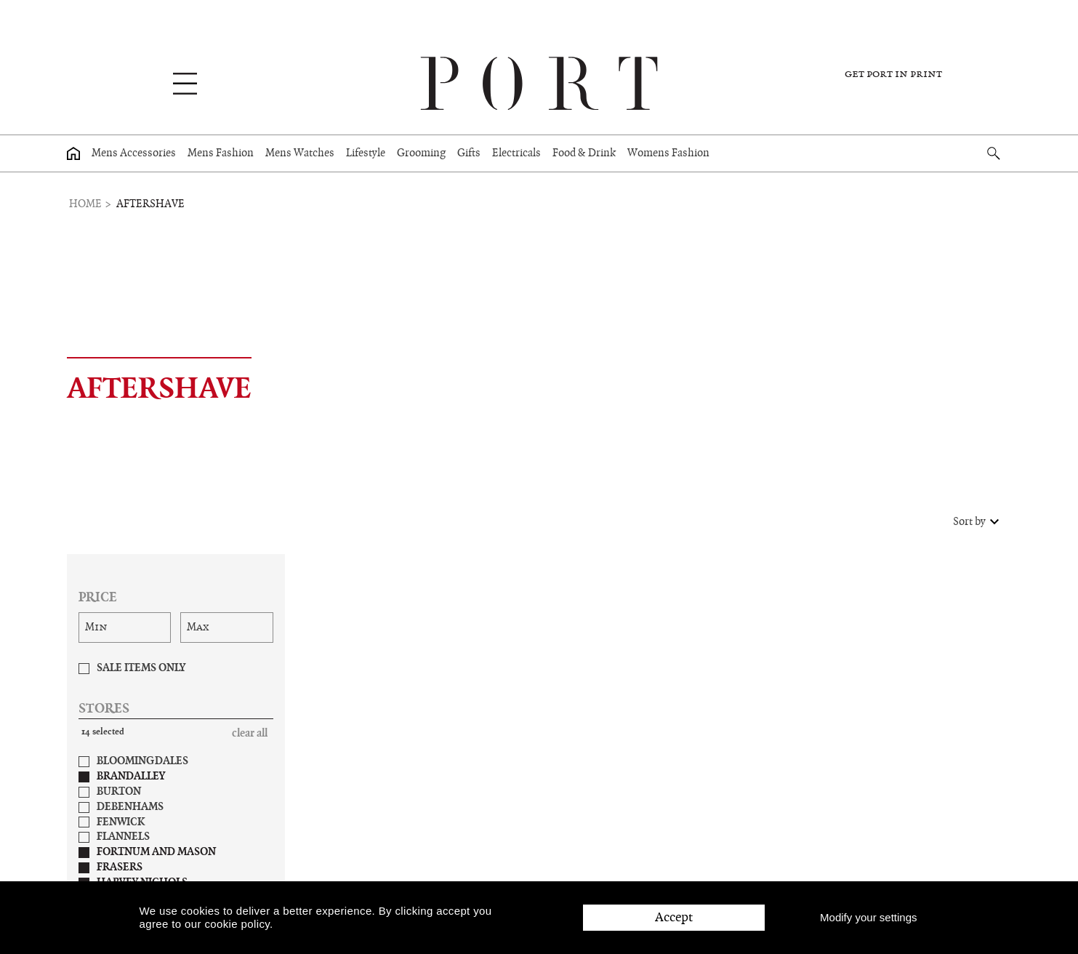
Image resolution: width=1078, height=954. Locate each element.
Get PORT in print (893, 74)
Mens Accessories (134, 153)
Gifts (468, 153)
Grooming (421, 153)
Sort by (978, 522)
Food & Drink (584, 153)
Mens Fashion (221, 153)
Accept (674, 917)
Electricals (516, 153)
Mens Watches (299, 153)
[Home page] (73, 153)
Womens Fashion (668, 153)
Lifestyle (365, 153)
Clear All (250, 733)
